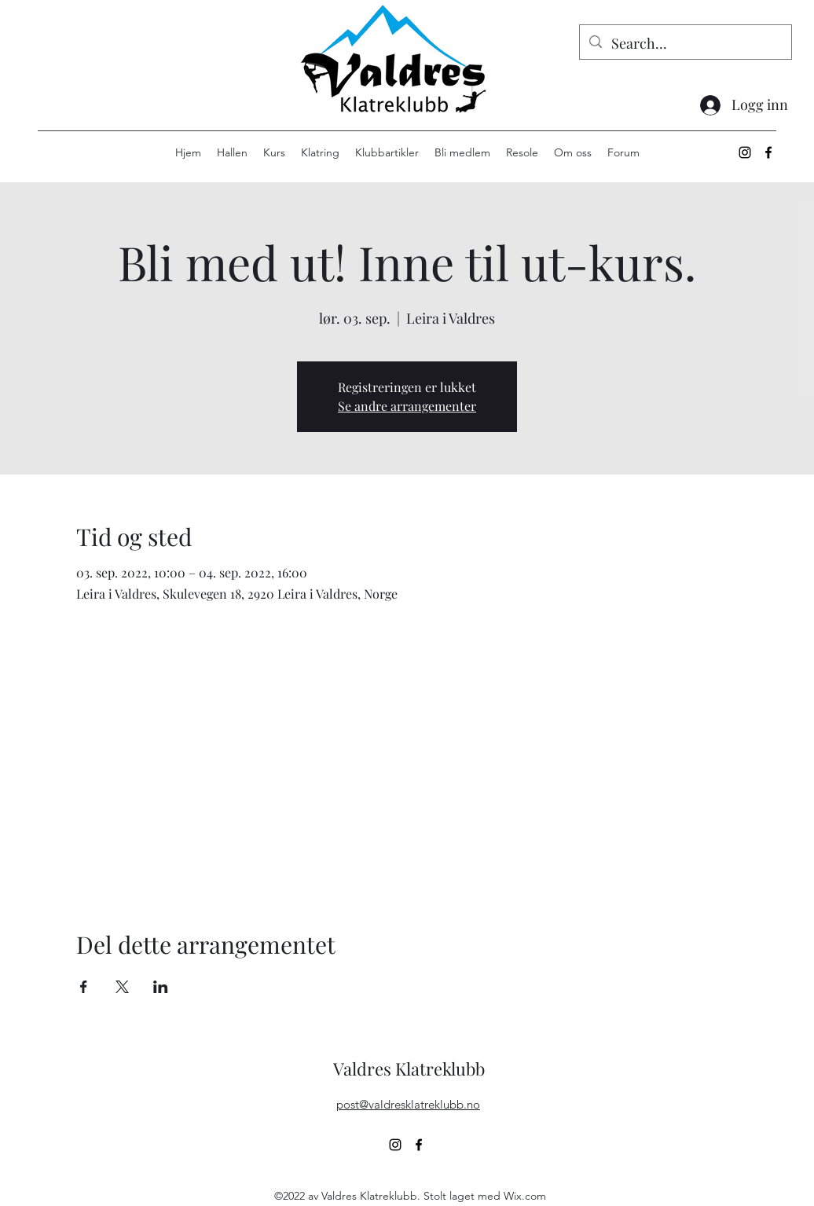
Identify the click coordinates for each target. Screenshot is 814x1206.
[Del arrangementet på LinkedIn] (160, 987)
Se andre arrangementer (407, 406)
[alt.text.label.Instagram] (745, 152)
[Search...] (684, 44)
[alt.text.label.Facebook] (768, 152)
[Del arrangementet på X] (122, 987)
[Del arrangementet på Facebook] (83, 987)
